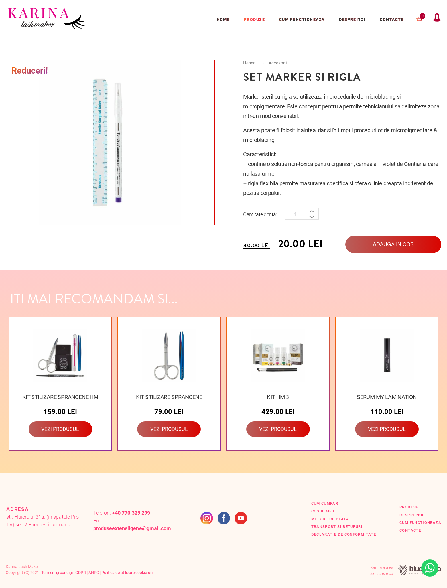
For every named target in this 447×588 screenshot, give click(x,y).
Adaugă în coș (393, 244)
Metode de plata (330, 519)
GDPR (80, 572)
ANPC (93, 572)
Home (223, 19)
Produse (254, 19)
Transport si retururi (337, 526)
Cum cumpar (324, 503)
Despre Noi (352, 19)
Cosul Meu (322, 511)
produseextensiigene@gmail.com (132, 528)
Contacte (392, 19)
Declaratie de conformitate (343, 534)
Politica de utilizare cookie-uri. (127, 572)
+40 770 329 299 (131, 513)
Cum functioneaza (302, 19)
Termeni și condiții (57, 572)
